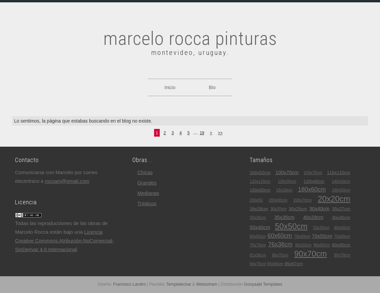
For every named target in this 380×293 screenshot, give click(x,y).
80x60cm (321, 245)
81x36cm (258, 255)
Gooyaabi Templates (263, 284)
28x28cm (259, 208)
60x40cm (342, 227)
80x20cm (303, 245)
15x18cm (284, 190)
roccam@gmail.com (67, 181)
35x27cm (341, 208)
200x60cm (278, 200)
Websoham (206, 284)
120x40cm (313, 181)
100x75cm (313, 172)
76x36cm (280, 244)
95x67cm (293, 263)
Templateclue (178, 284)
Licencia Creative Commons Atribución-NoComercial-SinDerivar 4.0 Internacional (64, 240)
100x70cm (286, 172)
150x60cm (260, 190)
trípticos (146, 203)
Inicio (169, 87)
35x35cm (284, 217)
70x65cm (342, 236)
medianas (148, 193)
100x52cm (260, 172)
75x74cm (258, 245)
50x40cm (260, 227)
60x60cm (279, 235)
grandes (147, 183)
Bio (212, 87)
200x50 (256, 200)
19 (202, 133)
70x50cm (322, 236)
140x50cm (341, 181)
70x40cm (302, 236)
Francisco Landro (129, 284)
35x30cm (258, 217)
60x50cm (258, 236)
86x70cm (280, 255)
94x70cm (258, 264)
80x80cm (341, 244)
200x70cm (302, 200)
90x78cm (342, 255)
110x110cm (338, 172)
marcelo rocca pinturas (190, 38)
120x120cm (260, 181)
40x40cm (341, 217)
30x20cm (278, 209)
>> (220, 133)
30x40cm (319, 208)
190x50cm (341, 190)
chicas (145, 172)
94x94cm (275, 264)
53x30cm (321, 227)
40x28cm (313, 217)
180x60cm (312, 189)
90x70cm (310, 253)
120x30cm (287, 181)
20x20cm (334, 198)
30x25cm (298, 208)
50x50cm (291, 226)
